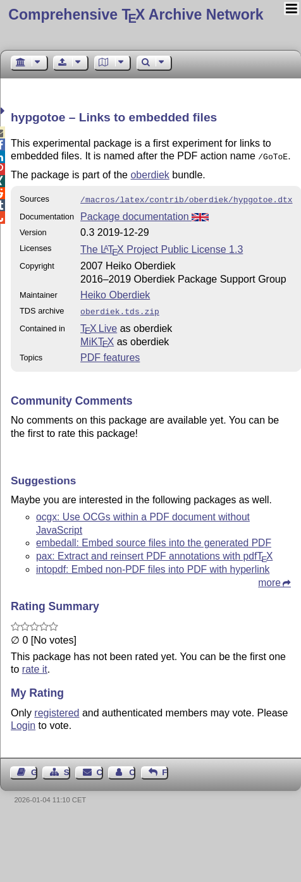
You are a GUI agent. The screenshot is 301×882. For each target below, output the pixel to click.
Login (23, 721)
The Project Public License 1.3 (161, 247)
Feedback (165, 768)
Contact (100, 768)
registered (56, 709)
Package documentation (144, 214)
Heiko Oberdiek (115, 292)
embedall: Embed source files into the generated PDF (153, 539)
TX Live (98, 324)
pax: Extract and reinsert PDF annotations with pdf (154, 552)
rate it (34, 665)
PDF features (110, 353)
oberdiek (149, 173)
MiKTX (97, 338)
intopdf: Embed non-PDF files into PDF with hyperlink (152, 565)
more (269, 578)
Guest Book (34, 768)
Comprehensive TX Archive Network (135, 14)
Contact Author (132, 768)
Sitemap (67, 768)
